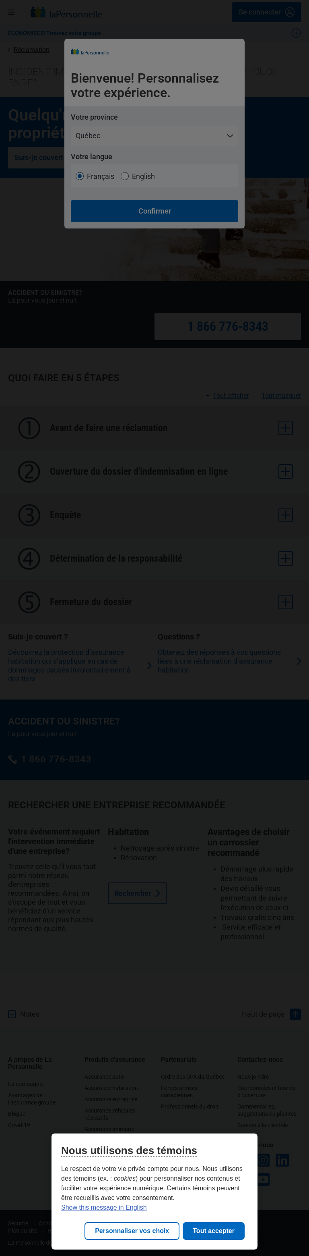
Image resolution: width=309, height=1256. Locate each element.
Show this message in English (104, 1207)
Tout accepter (214, 1230)
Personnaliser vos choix (132, 1230)
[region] (155, 1192)
